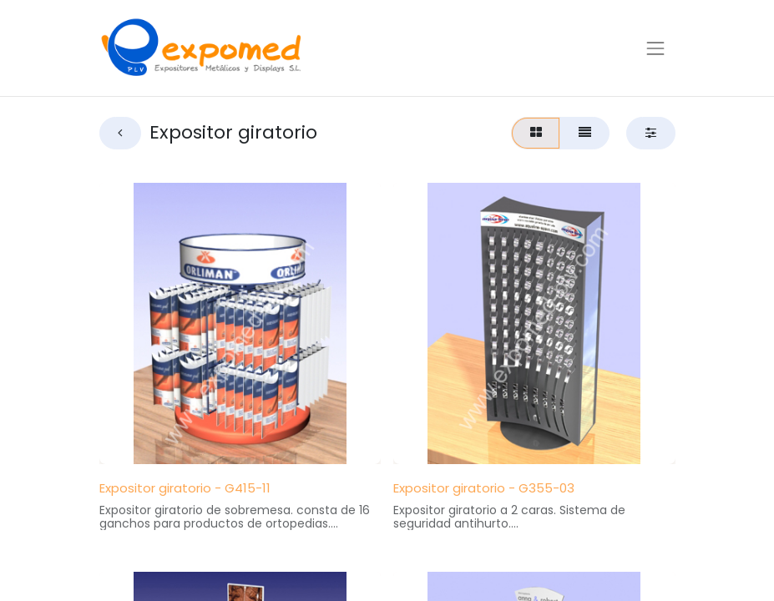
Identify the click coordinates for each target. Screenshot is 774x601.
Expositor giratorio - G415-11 (185, 488)
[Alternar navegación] (655, 48)
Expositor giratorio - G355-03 (483, 488)
